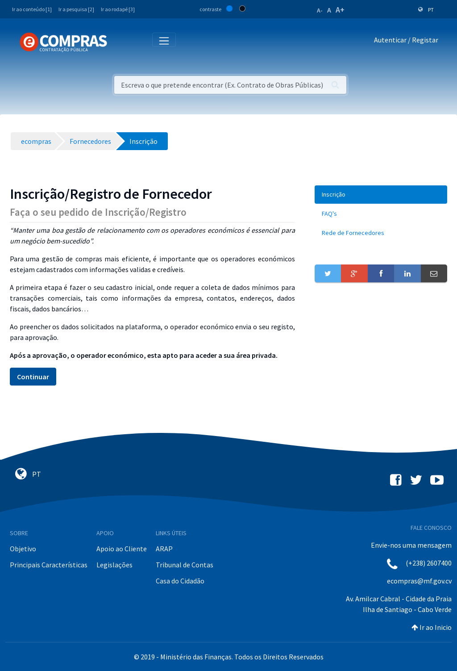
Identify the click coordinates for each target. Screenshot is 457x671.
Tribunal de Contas (184, 564)
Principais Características (48, 564)
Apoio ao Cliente (121, 548)
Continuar (33, 376)
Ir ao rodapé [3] (118, 9)
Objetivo (23, 548)
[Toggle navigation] (120, 41)
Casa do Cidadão (180, 580)
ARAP (164, 548)
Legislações (114, 564)
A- (320, 10)
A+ (340, 9)
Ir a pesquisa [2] (76, 9)
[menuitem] (381, 194)
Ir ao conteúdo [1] (32, 9)
